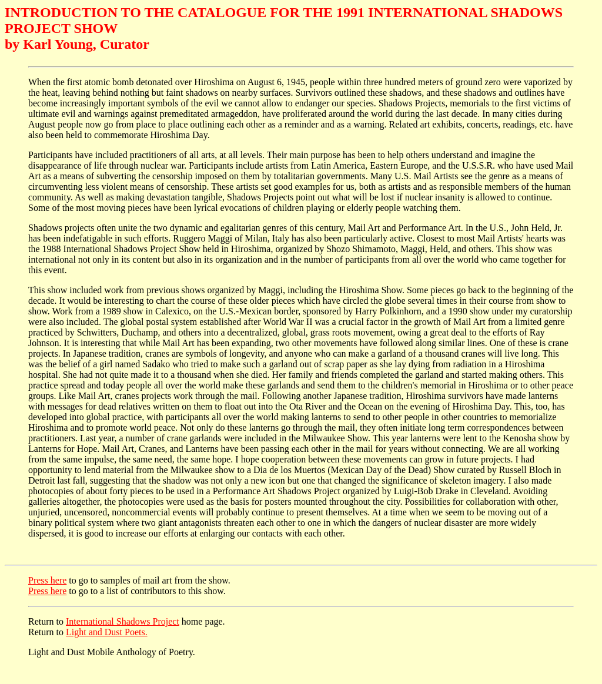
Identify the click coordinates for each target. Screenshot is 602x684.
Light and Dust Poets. (107, 634)
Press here (47, 582)
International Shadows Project (122, 623)
